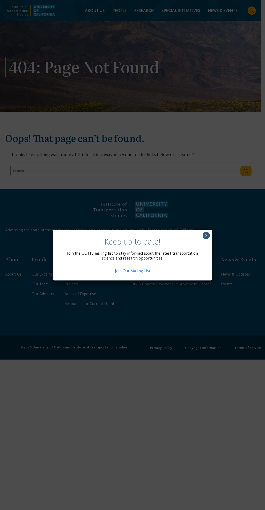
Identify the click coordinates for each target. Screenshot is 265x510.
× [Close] (206, 235)
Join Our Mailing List (132, 270)
